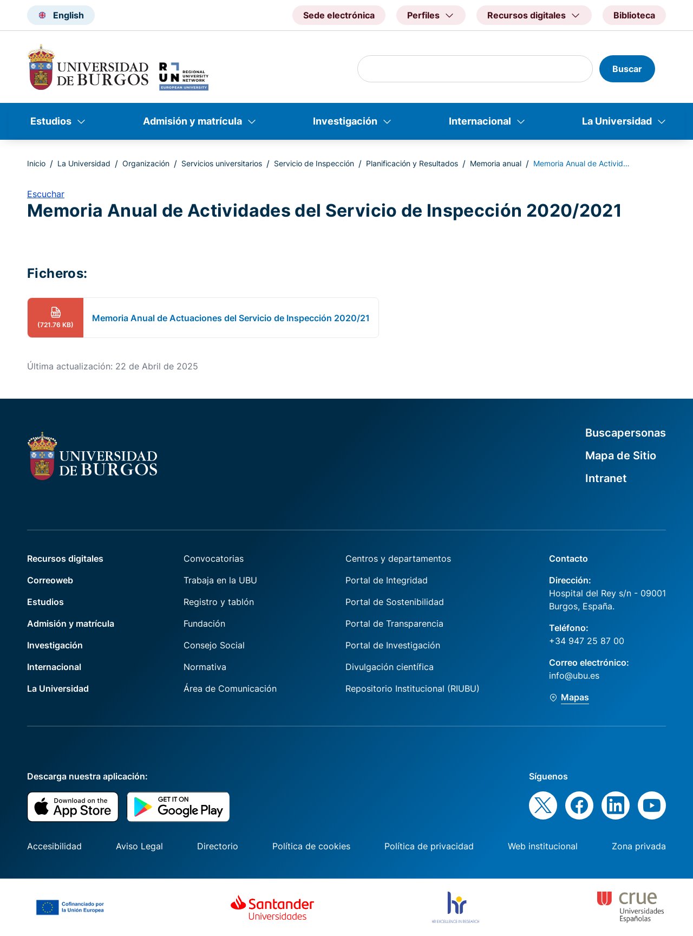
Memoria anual (495, 163)
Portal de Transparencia (394, 623)
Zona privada (639, 846)
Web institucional (543, 846)
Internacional (480, 121)
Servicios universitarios (221, 163)
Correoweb (50, 580)
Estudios (50, 121)
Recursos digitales (65, 558)
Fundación (204, 623)
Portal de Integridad (386, 580)
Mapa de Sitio (620, 455)
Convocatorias (214, 558)
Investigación (345, 121)
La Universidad (617, 121)
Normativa (205, 666)
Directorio (217, 846)
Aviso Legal (139, 846)
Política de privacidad (429, 846)
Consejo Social (214, 645)
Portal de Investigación (392, 645)
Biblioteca (634, 15)
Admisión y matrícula (192, 121)
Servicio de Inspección (314, 163)
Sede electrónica (339, 15)
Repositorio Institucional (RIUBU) (412, 688)
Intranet (606, 478)
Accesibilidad (54, 846)
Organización (145, 163)
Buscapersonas (625, 432)
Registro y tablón (219, 601)
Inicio (36, 163)
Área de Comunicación (230, 688)
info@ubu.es (574, 675)
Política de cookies (311, 846)
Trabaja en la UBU (220, 580)
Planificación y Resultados (412, 163)
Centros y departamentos (398, 558)
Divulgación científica (389, 666)
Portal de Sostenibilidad (394, 601)
